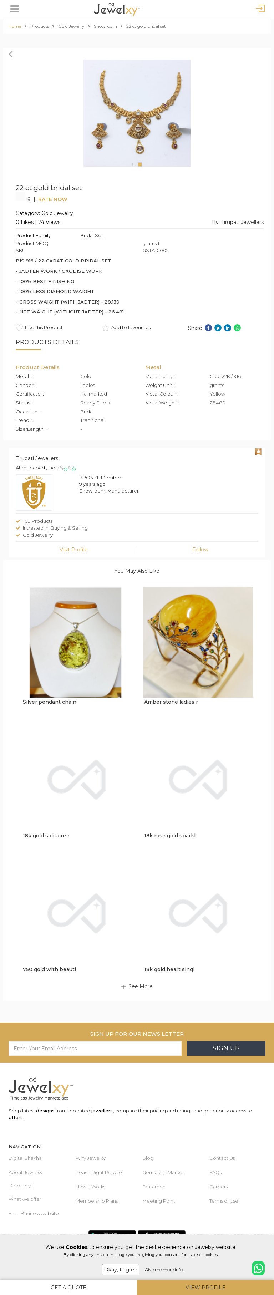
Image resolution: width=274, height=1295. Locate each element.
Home (15, 26)
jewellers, (102, 1110)
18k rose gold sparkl (170, 835)
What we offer (25, 1199)
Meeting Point (158, 1201)
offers (16, 1117)
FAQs (215, 1172)
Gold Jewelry (71, 26)
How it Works (90, 1186)
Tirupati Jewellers (242, 222)
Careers (218, 1186)
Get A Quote (68, 1287)
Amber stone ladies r (171, 702)
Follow (200, 549)
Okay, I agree (120, 1269)
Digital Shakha (25, 1158)
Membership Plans (97, 1201)
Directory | (21, 1185)
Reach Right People (99, 1172)
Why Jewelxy (91, 1158)
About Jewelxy (25, 1172)
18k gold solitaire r (46, 835)
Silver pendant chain (49, 702)
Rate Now (52, 199)
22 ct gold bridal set (146, 26)
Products (39, 26)
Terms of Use (223, 1201)
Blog (147, 1158)
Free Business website (34, 1213)
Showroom (105, 26)
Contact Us (222, 1158)
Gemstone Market (163, 1172)
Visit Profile (74, 549)
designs (45, 1110)
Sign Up (226, 1048)
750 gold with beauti (49, 969)
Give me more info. (164, 1269)
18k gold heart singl (169, 969)
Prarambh (154, 1186)
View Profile (205, 1287)
